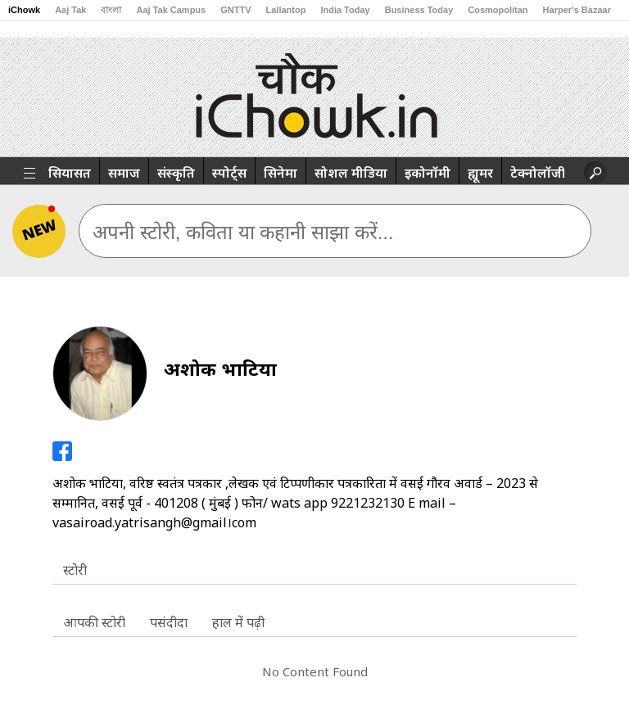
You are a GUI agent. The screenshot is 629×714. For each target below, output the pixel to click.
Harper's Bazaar (577, 10)
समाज (124, 173)
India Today (344, 10)
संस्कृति (176, 173)
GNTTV (235, 10)
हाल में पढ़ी (238, 622)
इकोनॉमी (427, 173)
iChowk (24, 10)
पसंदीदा (169, 622)
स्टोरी (75, 570)
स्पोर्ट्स (229, 173)
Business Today (419, 10)
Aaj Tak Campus (171, 10)
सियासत (69, 173)
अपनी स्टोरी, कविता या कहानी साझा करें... (243, 232)
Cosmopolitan (497, 10)
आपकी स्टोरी (94, 622)
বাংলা (111, 10)
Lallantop (286, 10)
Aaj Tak (70, 10)
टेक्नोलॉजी (538, 173)
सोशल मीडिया (350, 173)
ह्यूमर (480, 173)
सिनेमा (280, 173)
